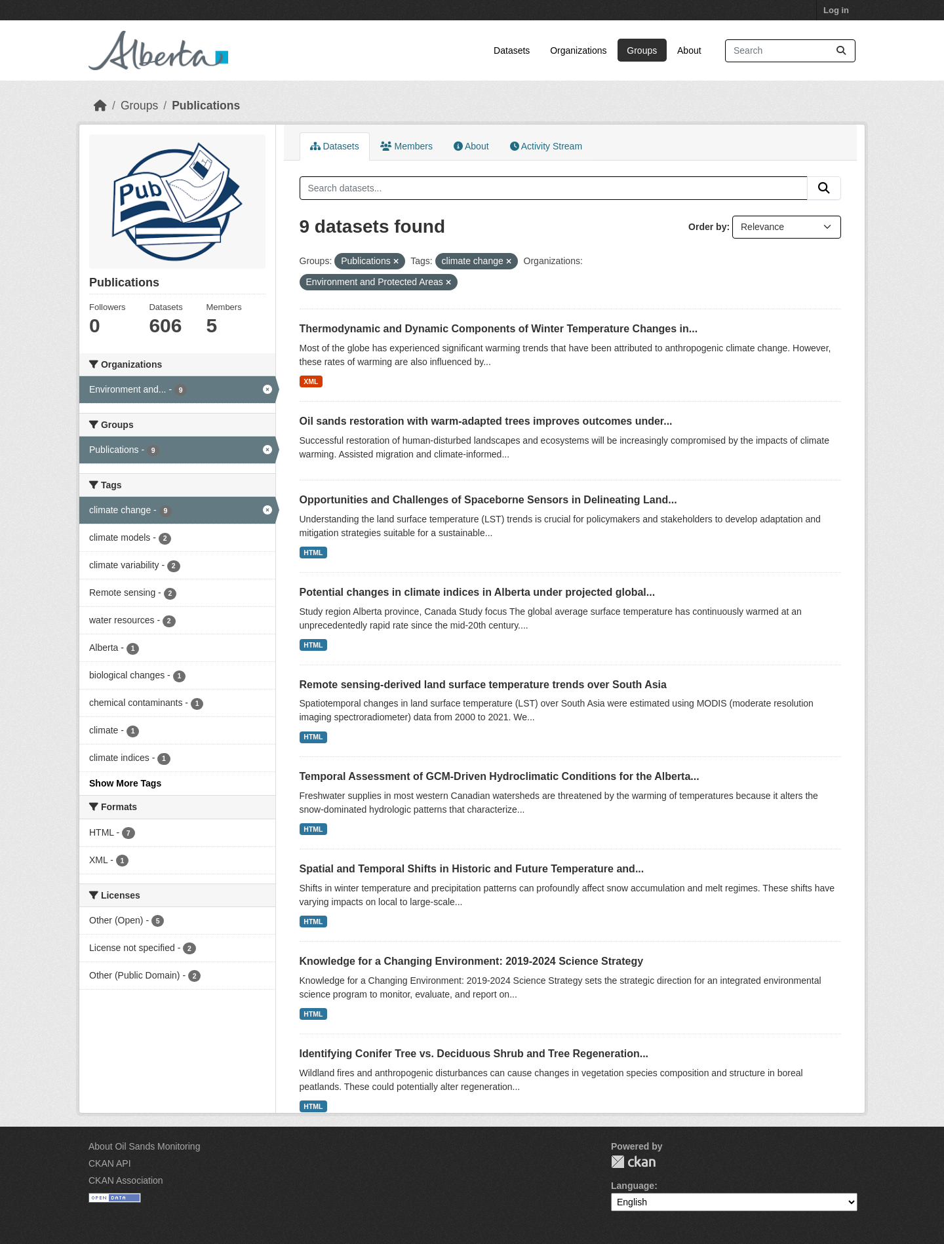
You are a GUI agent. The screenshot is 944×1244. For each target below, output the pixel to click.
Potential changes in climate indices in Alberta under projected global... (478, 592)
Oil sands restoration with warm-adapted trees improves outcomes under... (486, 421)
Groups (642, 50)
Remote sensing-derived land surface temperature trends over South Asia (483, 684)
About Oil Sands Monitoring (144, 1146)
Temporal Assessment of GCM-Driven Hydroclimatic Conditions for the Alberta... (499, 776)
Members (406, 146)
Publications (206, 105)
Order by (707, 227)
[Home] (100, 105)
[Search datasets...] (790, 50)
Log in (836, 10)
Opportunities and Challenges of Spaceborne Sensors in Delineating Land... (488, 499)
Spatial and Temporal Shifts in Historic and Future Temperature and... (472, 868)
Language (632, 1185)
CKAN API (109, 1163)
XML (311, 381)
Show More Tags (125, 783)
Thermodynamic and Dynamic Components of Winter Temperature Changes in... (499, 328)
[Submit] (841, 50)
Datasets (512, 50)
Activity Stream (546, 146)
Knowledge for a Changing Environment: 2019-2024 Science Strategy (472, 961)
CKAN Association (125, 1180)
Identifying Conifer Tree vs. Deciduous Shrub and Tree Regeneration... (474, 1053)
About (689, 50)
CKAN (633, 1162)
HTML (313, 552)
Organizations (578, 50)
